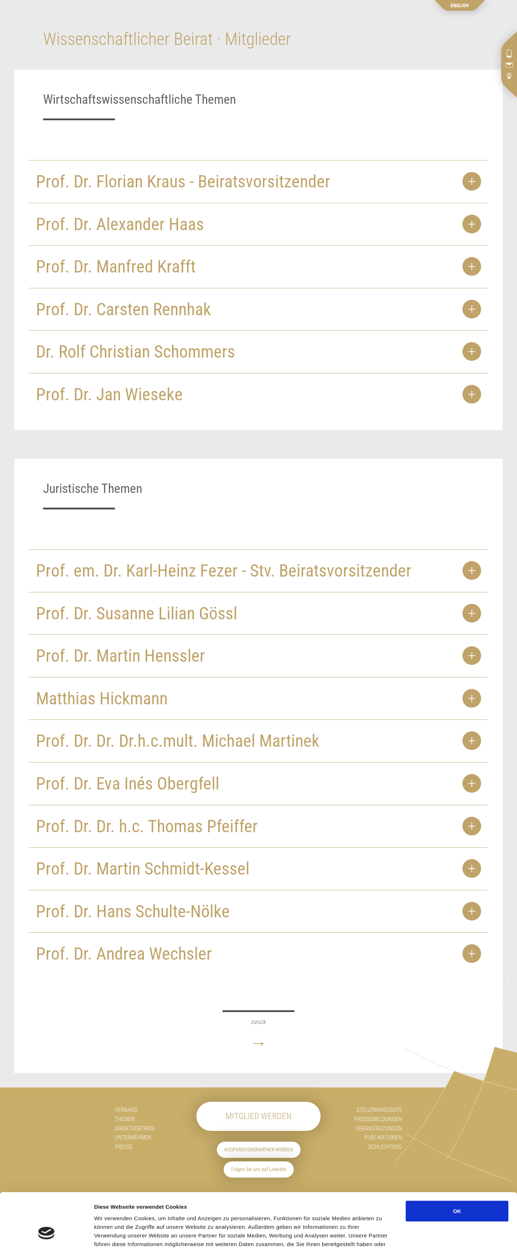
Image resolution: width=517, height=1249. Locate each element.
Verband (126, 1109)
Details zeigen (431, 1235)
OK (457, 1164)
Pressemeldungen (378, 1119)
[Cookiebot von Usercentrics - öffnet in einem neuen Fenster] (46, 1235)
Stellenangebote (379, 1109)
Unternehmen (133, 1137)
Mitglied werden (258, 1116)
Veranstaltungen (379, 1128)
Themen (125, 1119)
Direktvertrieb (134, 1128)
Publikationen (383, 1137)
